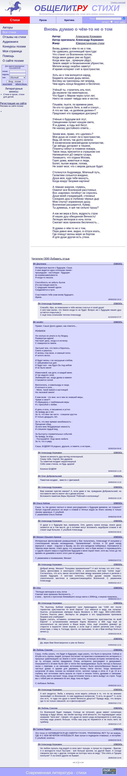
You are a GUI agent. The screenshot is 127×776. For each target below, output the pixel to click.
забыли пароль (21, 84)
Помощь (8, 56)
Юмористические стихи (90, 43)
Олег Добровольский (51, 476)
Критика (69, 20)
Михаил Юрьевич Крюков (48, 537)
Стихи (15, 20)
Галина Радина (43, 729)
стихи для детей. (13, 95)
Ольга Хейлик (43, 503)
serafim (39, 322)
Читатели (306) (40, 258)
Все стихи (9, 32)
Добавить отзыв (59, 258)
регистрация (7, 84)
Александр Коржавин (89, 36)
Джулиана (41, 264)
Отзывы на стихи (14, 37)
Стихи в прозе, (11, 94)
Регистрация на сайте (13, 103)
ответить (118, 263)
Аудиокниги (10, 41)
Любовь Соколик (44, 650)
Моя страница (12, 51)
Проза (43, 20)
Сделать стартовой (118, 2)
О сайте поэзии (13, 60)
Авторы (8, 27)
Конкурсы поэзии (14, 46)
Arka (38, 588)
